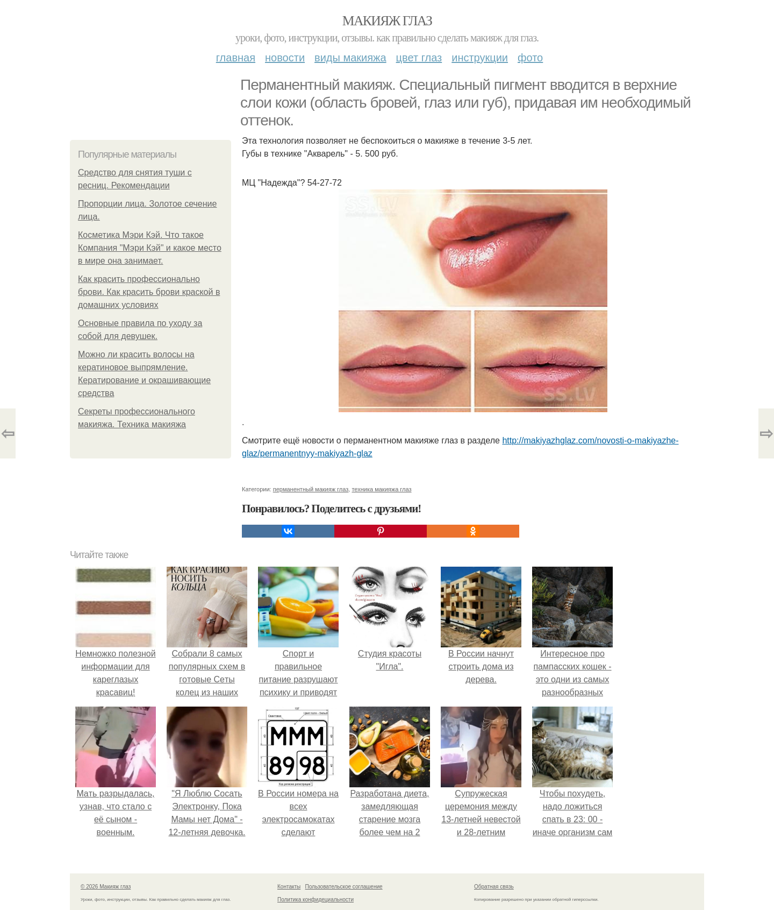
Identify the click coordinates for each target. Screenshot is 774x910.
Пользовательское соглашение (344, 887)
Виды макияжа (350, 58)
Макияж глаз (387, 21)
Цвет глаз (419, 58)
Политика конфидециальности (315, 899)
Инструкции (480, 58)
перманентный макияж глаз (311, 489)
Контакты (288, 887)
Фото (530, 58)
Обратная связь (494, 887)
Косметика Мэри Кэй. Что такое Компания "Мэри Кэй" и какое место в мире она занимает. (149, 247)
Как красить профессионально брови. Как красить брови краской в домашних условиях (149, 291)
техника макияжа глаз (381, 489)
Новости (285, 58)
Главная (235, 58)
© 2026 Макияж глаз (106, 887)
